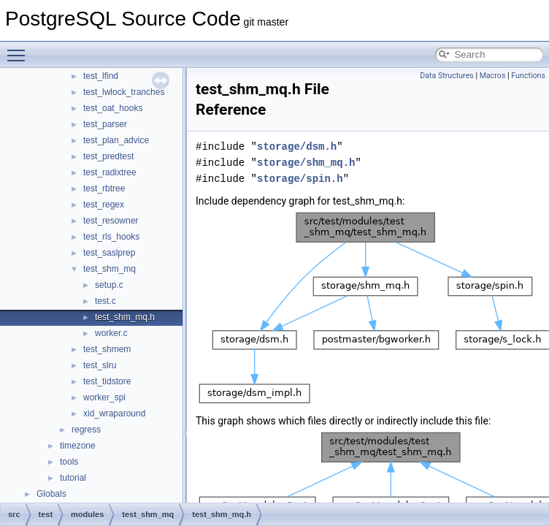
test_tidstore (107, 381)
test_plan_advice (116, 140)
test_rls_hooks (111, 237)
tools (69, 462)
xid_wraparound (114, 413)
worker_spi (104, 397)
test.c (105, 301)
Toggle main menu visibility (19, 49)
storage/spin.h (300, 179)
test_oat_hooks (112, 108)
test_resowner (110, 221)
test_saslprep (109, 253)
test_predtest (108, 156)
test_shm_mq (109, 269)
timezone (78, 446)
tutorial (73, 478)
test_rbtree (104, 188)
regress (86, 429)
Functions (528, 75)
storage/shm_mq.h (306, 162)
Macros (493, 75)
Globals (51, 494)
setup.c (109, 285)
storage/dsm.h (297, 146)
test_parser (105, 124)
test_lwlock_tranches (123, 92)
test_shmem (107, 349)
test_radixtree (110, 172)
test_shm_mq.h (125, 317)
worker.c (111, 333)
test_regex (103, 204)
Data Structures (447, 75)
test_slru (99, 365)
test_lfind (100, 76)
